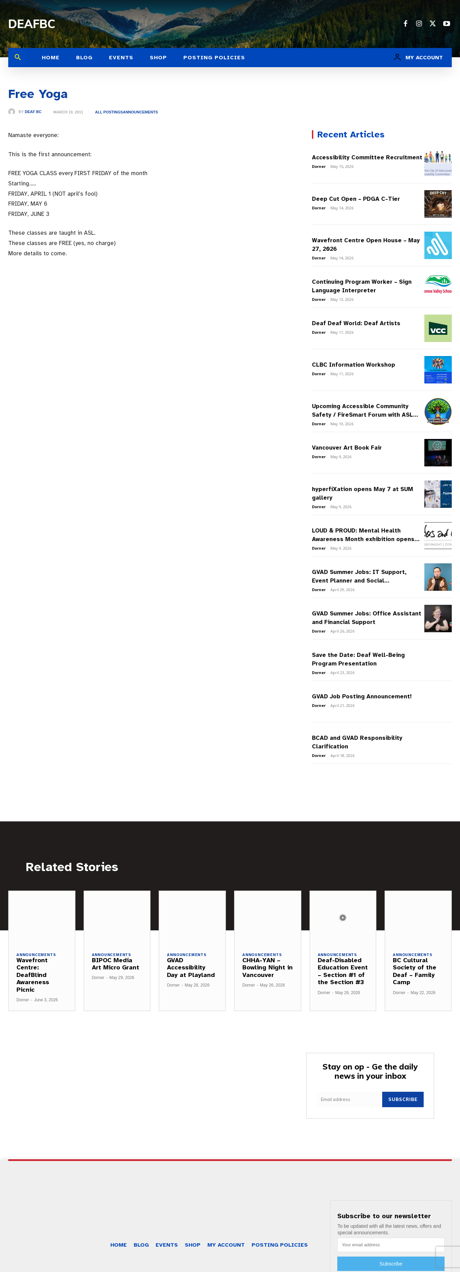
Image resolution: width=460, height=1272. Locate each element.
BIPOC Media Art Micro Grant (115, 963)
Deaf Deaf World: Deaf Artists (356, 323)
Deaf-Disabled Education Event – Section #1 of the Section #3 (343, 971)
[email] (349, 1099)
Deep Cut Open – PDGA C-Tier (356, 199)
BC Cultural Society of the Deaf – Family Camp (414, 971)
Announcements (140, 112)
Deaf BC (33, 112)
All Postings (109, 112)
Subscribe (402, 1099)
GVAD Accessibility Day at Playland (191, 967)
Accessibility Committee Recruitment (367, 157)
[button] (17, 57)
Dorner (319, 166)
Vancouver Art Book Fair (347, 447)
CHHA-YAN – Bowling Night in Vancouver (267, 967)
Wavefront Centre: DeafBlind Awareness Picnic (32, 974)
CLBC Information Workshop (353, 364)
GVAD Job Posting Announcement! (362, 696)
